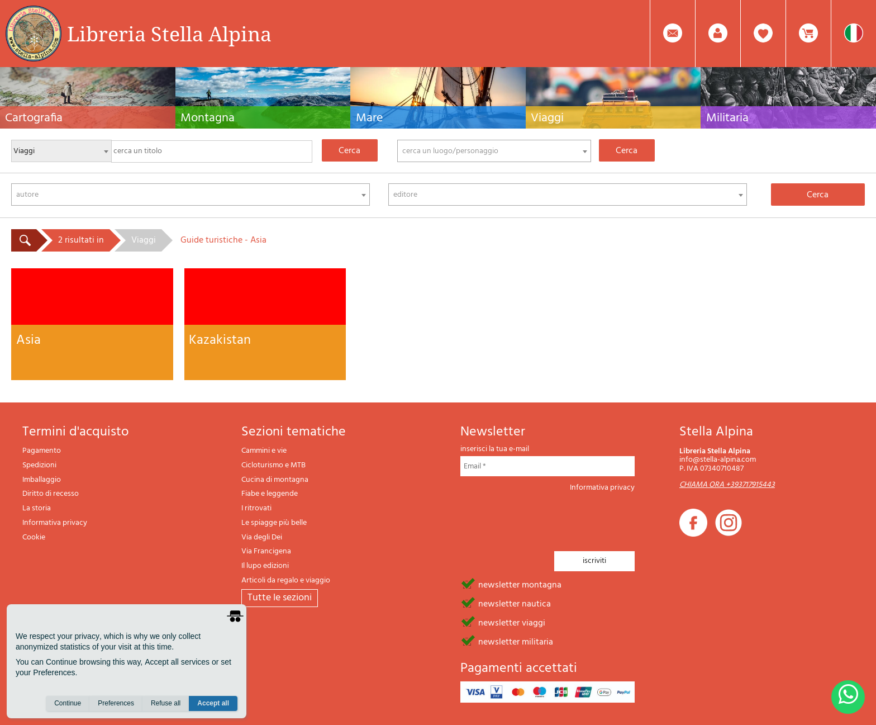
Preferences (116, 703)
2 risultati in (81, 240)
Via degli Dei (261, 537)
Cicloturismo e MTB (273, 465)
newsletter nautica (514, 603)
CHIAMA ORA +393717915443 (727, 484)
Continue (67, 703)
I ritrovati (256, 508)
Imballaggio (41, 480)
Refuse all (165, 703)
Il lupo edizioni (265, 566)
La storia (36, 508)
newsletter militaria (515, 641)
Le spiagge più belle (274, 523)
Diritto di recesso (50, 494)
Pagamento (41, 451)
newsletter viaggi (511, 622)
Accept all (213, 703)
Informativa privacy (54, 523)
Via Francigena (266, 551)
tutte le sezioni (279, 598)
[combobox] (494, 151)
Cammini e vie (264, 451)
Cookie (33, 537)
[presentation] (545, 518)
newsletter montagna (519, 584)
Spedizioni (39, 465)
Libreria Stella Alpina (169, 33)
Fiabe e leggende (269, 494)
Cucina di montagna (274, 480)
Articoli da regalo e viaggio (285, 580)
